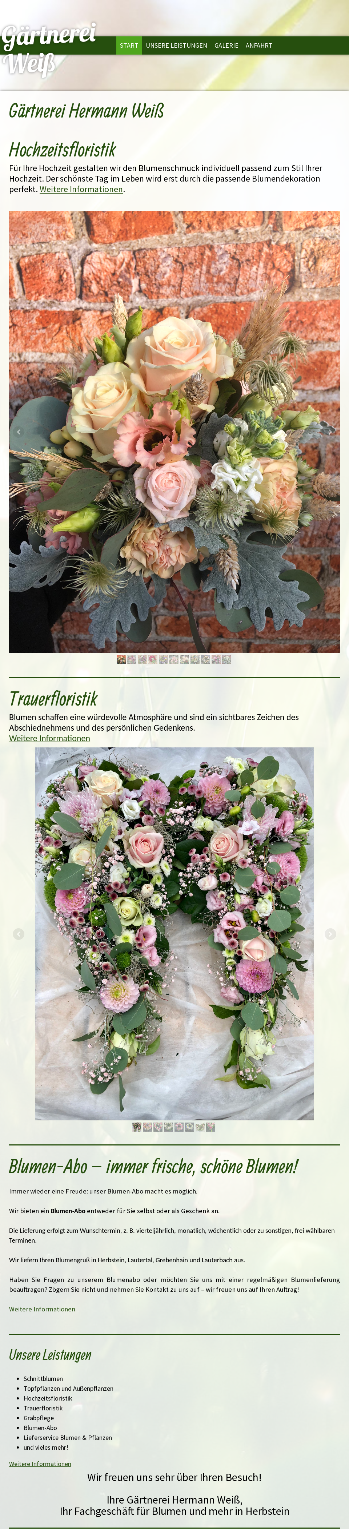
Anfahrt (259, 45)
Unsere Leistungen (176, 45)
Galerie (226, 45)
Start (129, 45)
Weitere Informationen (81, 189)
